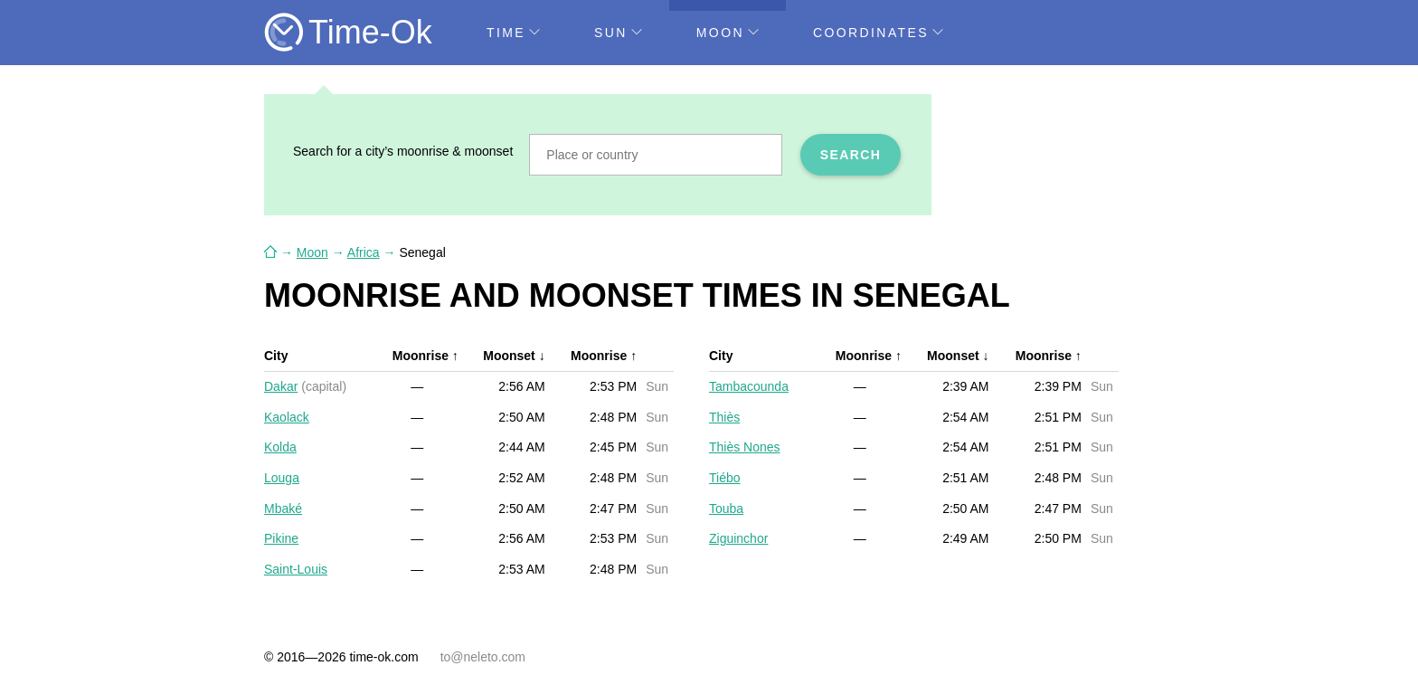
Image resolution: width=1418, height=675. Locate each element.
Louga (281, 478)
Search (851, 154)
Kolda (280, 447)
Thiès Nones (744, 447)
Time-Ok (370, 32)
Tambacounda (749, 386)
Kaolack (286, 417)
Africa (363, 252)
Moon (727, 32)
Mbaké (283, 508)
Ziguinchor (738, 538)
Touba (726, 508)
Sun (618, 32)
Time (513, 32)
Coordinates (878, 32)
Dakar (281, 386)
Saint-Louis (295, 569)
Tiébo (725, 478)
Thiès (724, 417)
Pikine (281, 538)
